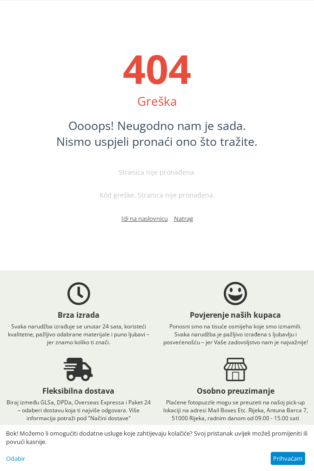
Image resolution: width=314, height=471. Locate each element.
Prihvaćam (287, 458)
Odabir (15, 458)
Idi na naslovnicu (144, 218)
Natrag (183, 218)
